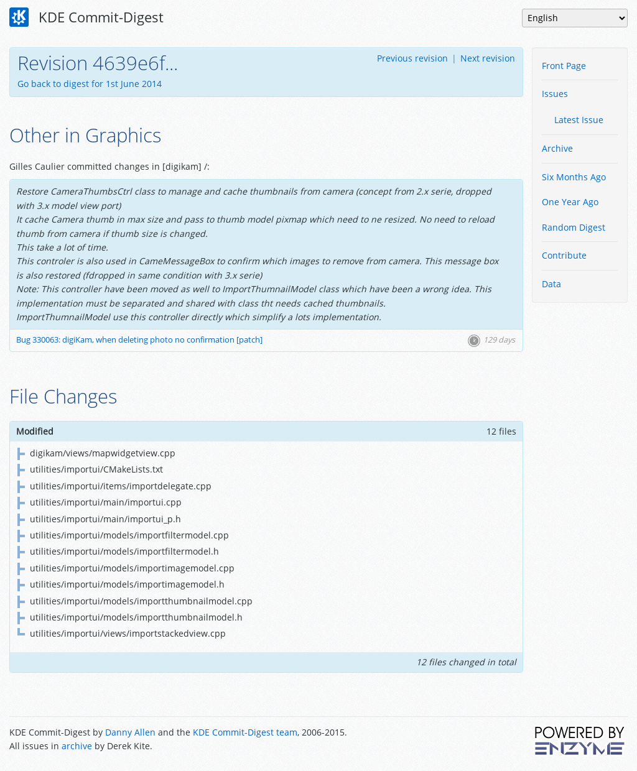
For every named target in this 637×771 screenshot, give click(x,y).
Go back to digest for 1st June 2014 (89, 84)
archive (77, 746)
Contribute (564, 255)
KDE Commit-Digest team (245, 732)
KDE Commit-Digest (86, 17)
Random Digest (573, 227)
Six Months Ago (574, 177)
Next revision (487, 58)
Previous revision (412, 58)
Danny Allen (130, 732)
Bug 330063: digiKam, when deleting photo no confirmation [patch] (139, 340)
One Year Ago (570, 202)
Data (551, 284)
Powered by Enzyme (580, 740)
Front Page (564, 66)
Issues (555, 93)
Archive (557, 148)
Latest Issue (578, 120)
